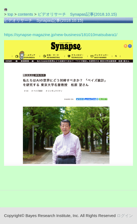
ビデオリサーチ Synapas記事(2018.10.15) (77, 14)
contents (25, 14)
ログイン (125, 215)
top (10, 14)
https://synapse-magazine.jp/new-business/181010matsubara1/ (60, 34)
